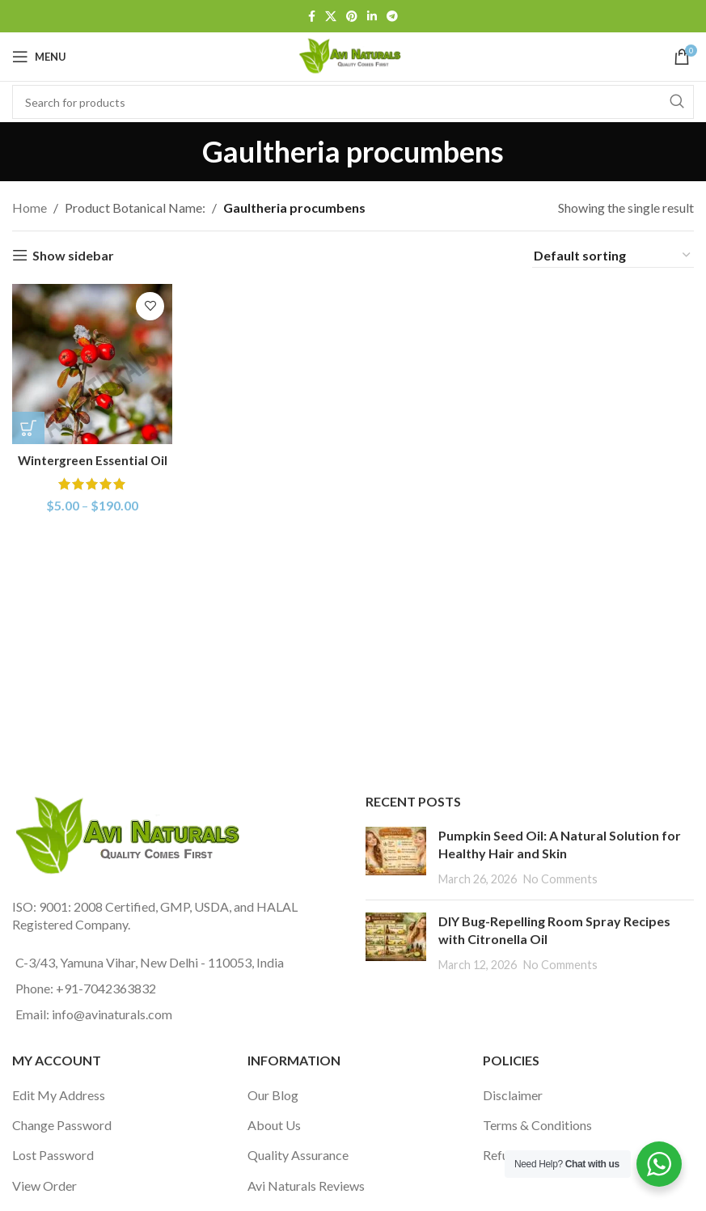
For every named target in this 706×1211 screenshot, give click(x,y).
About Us (274, 1125)
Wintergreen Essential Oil (91, 458)
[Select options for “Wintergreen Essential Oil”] (28, 426)
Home (29, 207)
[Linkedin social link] (372, 17)
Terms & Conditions (537, 1125)
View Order (44, 1185)
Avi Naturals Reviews (306, 1185)
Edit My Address (58, 1095)
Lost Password (53, 1154)
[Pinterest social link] (351, 17)
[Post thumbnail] (396, 857)
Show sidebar (73, 255)
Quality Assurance (298, 1154)
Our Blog (272, 1095)
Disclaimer (513, 1095)
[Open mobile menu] (39, 56)
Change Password (62, 1125)
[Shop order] (613, 255)
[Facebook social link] (311, 17)
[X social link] (330, 17)
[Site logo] (353, 54)
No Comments (560, 879)
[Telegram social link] (392, 17)
